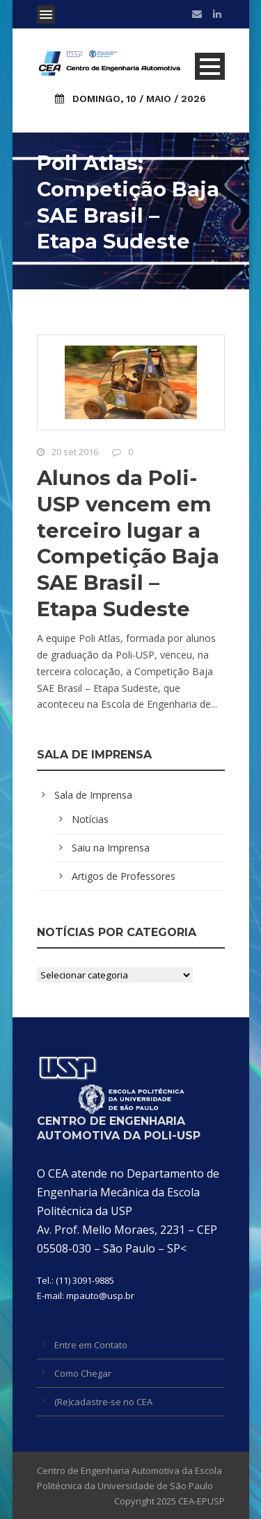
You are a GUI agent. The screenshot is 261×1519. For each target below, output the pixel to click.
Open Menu (46, 15)
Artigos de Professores (123, 876)
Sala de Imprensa (93, 794)
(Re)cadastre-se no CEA (103, 1401)
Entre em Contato (90, 1345)
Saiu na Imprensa (111, 847)
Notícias (90, 819)
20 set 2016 (75, 451)
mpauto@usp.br (100, 1295)
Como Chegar (82, 1373)
